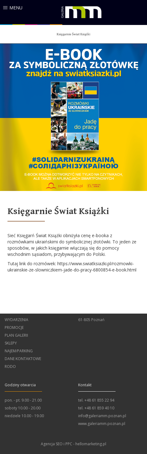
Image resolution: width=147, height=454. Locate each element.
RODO (10, 366)
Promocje (14, 327)
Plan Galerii (16, 335)
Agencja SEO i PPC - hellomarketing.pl (73, 444)
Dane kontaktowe (23, 358)
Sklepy (11, 343)
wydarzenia (16, 319)
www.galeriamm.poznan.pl (101, 423)
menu (15, 8)
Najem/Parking (19, 351)
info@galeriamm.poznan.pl (102, 415)
